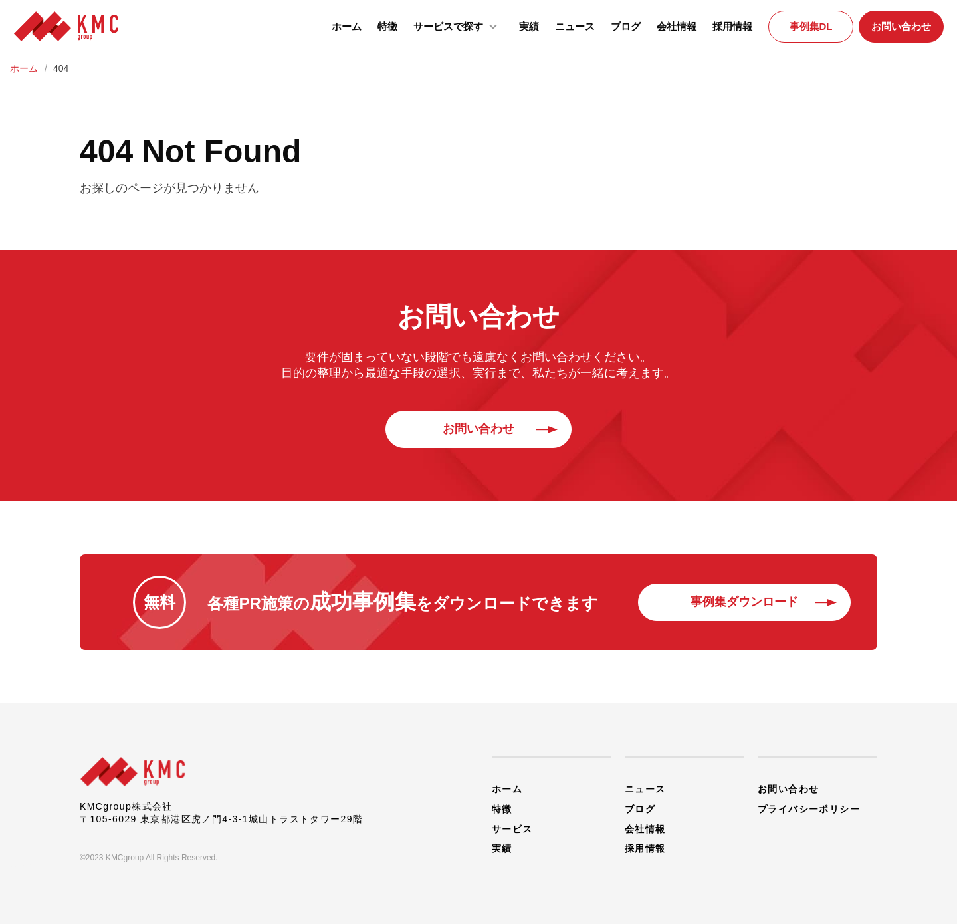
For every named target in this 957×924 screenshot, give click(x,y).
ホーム (347, 26)
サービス (512, 828)
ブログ (626, 26)
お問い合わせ (901, 26)
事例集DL (811, 26)
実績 (529, 26)
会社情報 (676, 26)
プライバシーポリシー (809, 808)
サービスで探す (458, 25)
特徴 (387, 26)
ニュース (575, 26)
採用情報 (732, 26)
